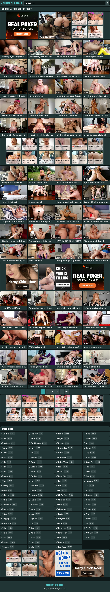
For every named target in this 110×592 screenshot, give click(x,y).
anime (8, 447)
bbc (7, 462)
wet (90, 523)
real (62, 537)
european (9, 542)
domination (9, 523)
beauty (8, 476)
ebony (8, 528)
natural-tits (65, 476)
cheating (9, 495)
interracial (37, 504)
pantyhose (64, 518)
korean (36, 537)
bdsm (8, 471)
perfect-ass (64, 528)
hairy (35, 480)
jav (34, 523)
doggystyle (9, 518)
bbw (7, 466)
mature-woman (66, 462)
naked (63, 466)
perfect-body (65, 532)
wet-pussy (92, 528)
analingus (9, 443)
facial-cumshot (39, 443)
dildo (8, 513)
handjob (36, 490)
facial (36, 438)
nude (62, 485)
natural (63, 471)
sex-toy (91, 447)
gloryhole (36, 476)
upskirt (91, 499)
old (62, 490)
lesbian (63, 433)
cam (7, 480)
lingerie (63, 438)
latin (35, 546)
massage (63, 443)
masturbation (65, 447)
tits (90, 485)
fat (35, 452)
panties (63, 513)
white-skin (92, 532)
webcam (91, 518)
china (7, 499)
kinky (35, 528)
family (35, 447)
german (36, 462)
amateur (9, 433)
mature (64, 452)
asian (8, 452)
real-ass (64, 542)
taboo (90, 466)
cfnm (7, 490)
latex (35, 542)
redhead (91, 438)
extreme (8, 546)
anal (7, 438)
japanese (37, 518)
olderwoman (65, 509)
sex (90, 443)
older (63, 504)
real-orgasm (65, 546)
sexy (90, 452)
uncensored (92, 495)
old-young (64, 499)
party (62, 523)
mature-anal (65, 457)
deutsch (8, 509)
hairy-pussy (37, 485)
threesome (92, 480)
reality (91, 433)
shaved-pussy (93, 462)
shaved (91, 457)
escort (8, 532)
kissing (36, 532)
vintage (91, 509)
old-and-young (65, 495)
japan (35, 513)
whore (90, 537)
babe (8, 457)
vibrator (91, 504)
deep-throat (10, 504)
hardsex (36, 499)
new (62, 480)
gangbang (36, 457)
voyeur (90, 513)
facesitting (37, 433)
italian (35, 509)
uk (89, 490)
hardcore (37, 495)
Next (66, 391)
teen (90, 476)
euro (7, 537)
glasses (36, 471)
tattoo (91, 471)
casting (8, 485)
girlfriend (37, 466)
